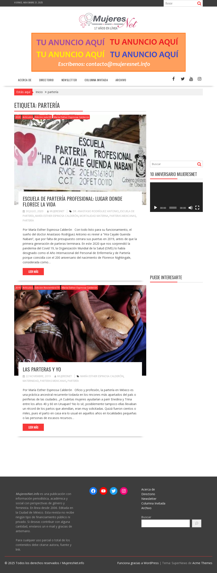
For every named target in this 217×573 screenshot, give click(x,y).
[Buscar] (196, 523)
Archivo (120, 80)
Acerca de (25, 80)
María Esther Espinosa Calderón (71, 117)
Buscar (146, 517)
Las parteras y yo (42, 369)
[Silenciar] (190, 208)
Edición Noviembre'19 (47, 287)
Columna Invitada (96, 80)
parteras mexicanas (123, 216)
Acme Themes (202, 563)
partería (28, 220)
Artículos (28, 117)
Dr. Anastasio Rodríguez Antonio (96, 211)
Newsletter (69, 80)
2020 (18, 117)
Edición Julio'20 (43, 117)
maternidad (31, 381)
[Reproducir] (155, 208)
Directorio (46, 80)
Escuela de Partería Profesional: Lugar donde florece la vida (72, 201)
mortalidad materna (94, 216)
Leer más (33, 271)
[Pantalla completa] (197, 208)
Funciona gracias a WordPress (138, 563)
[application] (176, 197)
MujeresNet (55, 211)
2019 (18, 287)
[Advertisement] (183, 128)
